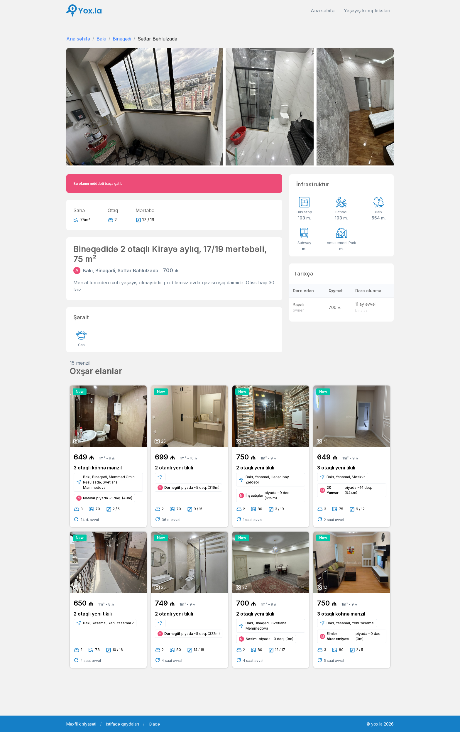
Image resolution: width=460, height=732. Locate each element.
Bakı (101, 39)
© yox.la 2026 (380, 723)
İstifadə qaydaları (122, 723)
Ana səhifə (322, 10)
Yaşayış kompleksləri (367, 10)
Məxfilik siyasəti (81, 723)
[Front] (84, 10)
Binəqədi (122, 39)
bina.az (361, 310)
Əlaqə (154, 723)
